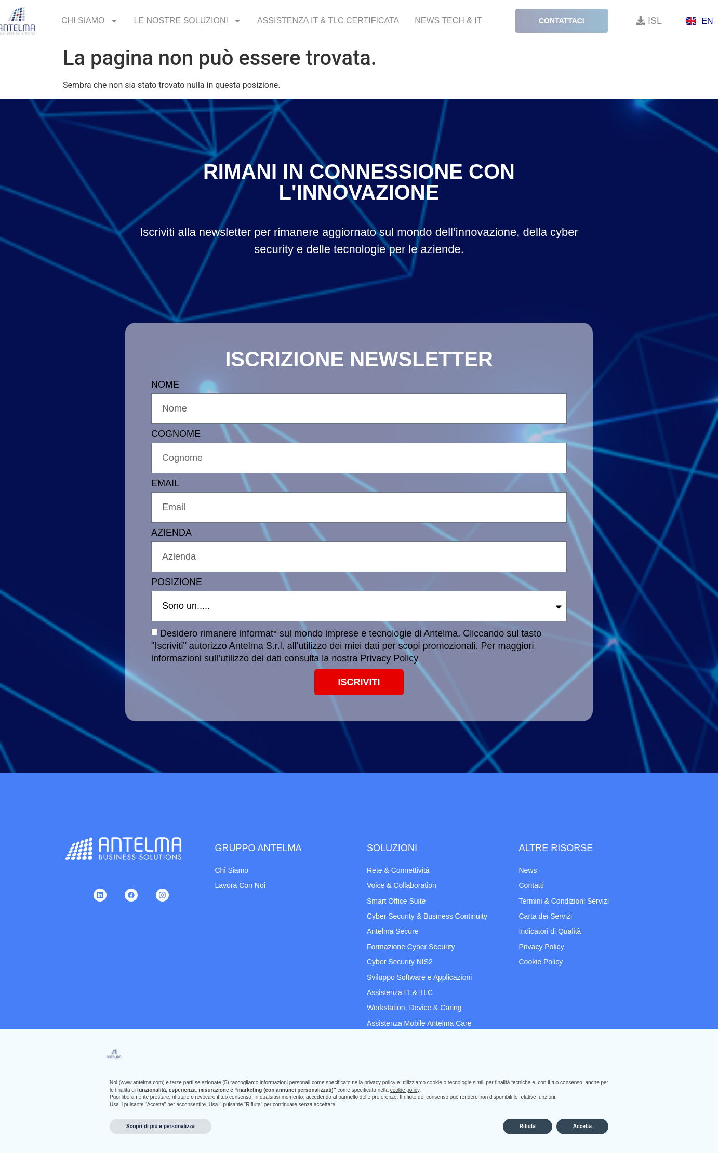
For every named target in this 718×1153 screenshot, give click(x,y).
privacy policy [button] (379, 1082)
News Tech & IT (448, 20)
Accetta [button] (582, 1126)
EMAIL (165, 483)
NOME (165, 385)
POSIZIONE (176, 582)
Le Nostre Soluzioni (188, 21)
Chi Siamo (89, 21)
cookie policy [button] (405, 1090)
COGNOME (176, 434)
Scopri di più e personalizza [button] (160, 1126)
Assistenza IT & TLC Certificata (328, 20)
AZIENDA (171, 533)
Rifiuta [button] (528, 1126)
